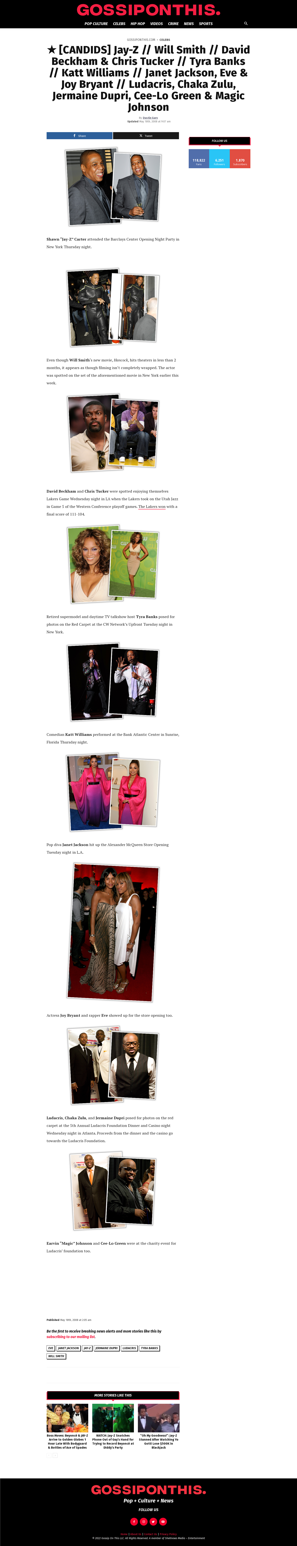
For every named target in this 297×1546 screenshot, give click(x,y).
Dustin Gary (150, 118)
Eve (50, 1348)
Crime (173, 23)
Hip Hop (138, 23)
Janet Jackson (68, 1348)
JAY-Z (87, 1348)
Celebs (119, 23)
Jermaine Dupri (106, 1348)
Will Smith (56, 1356)
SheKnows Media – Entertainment (185, 1538)
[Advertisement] (113, 1285)
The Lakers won (152, 506)
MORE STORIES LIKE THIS (113, 1395)
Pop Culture (96, 23)
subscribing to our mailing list (71, 1337)
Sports (206, 23)
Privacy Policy (168, 1534)
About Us (135, 1534)
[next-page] (55, 1455)
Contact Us (150, 1534)
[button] (246, 24)
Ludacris (129, 1348)
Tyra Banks (149, 1348)
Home (124, 1534)
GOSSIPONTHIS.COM (141, 40)
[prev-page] (49, 1455)
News (189, 23)
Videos (156, 23)
